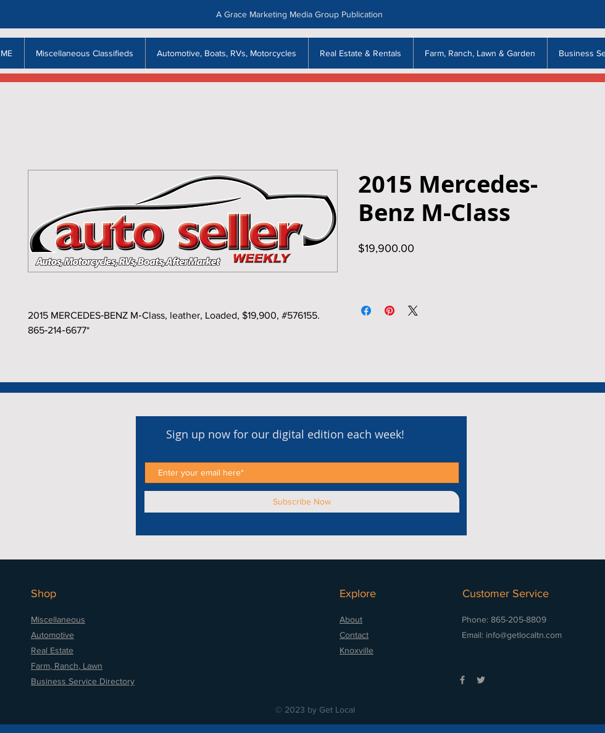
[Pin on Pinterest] (389, 310)
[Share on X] (413, 310)
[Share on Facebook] (366, 310)
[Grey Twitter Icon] (480, 679)
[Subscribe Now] (301, 502)
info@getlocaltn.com (524, 635)
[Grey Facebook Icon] (462, 679)
